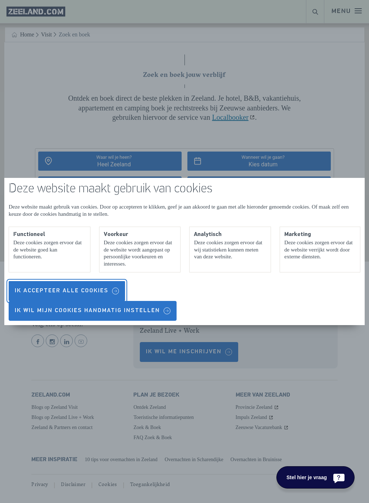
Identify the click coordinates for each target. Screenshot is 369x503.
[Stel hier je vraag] (315, 477)
